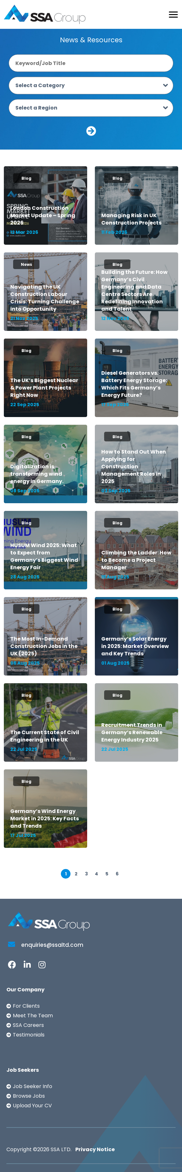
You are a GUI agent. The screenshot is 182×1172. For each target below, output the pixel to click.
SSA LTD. (61, 1149)
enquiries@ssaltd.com (45, 945)
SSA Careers (28, 1025)
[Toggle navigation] (173, 14)
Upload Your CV (32, 1105)
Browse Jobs (29, 1096)
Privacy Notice (95, 1149)
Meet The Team (33, 1015)
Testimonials (29, 1034)
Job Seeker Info (32, 1086)
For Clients (26, 1006)
